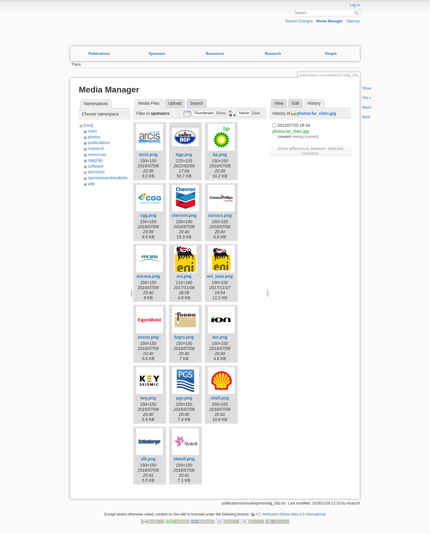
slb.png (148, 458)
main (92, 131)
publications (99, 142)
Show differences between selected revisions (310, 151)
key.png (148, 398)
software (96, 166)
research (96, 148)
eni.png (183, 276)
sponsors (96, 171)
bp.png (220, 154)
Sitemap (353, 21)
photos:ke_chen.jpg (316, 113)
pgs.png (184, 398)
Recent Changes (299, 21)
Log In (355, 5)
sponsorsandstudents (108, 177)
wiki (91, 183)
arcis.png (148, 154)
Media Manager (329, 21)
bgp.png (184, 154)
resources (97, 154)
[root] (88, 125)
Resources (215, 54)
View (278, 103)
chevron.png (183, 215)
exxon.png (148, 337)
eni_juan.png (220, 276)
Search (357, 13)
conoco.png (220, 215)
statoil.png (184, 458)
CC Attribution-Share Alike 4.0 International (290, 514)
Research (273, 54)
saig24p (95, 160)
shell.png (220, 398)
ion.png (220, 337)
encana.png (148, 276)
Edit (295, 103)
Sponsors (157, 54)
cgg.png (148, 215)
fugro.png (184, 337)
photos (94, 137)
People (331, 54)
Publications (99, 54)
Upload (174, 103)
